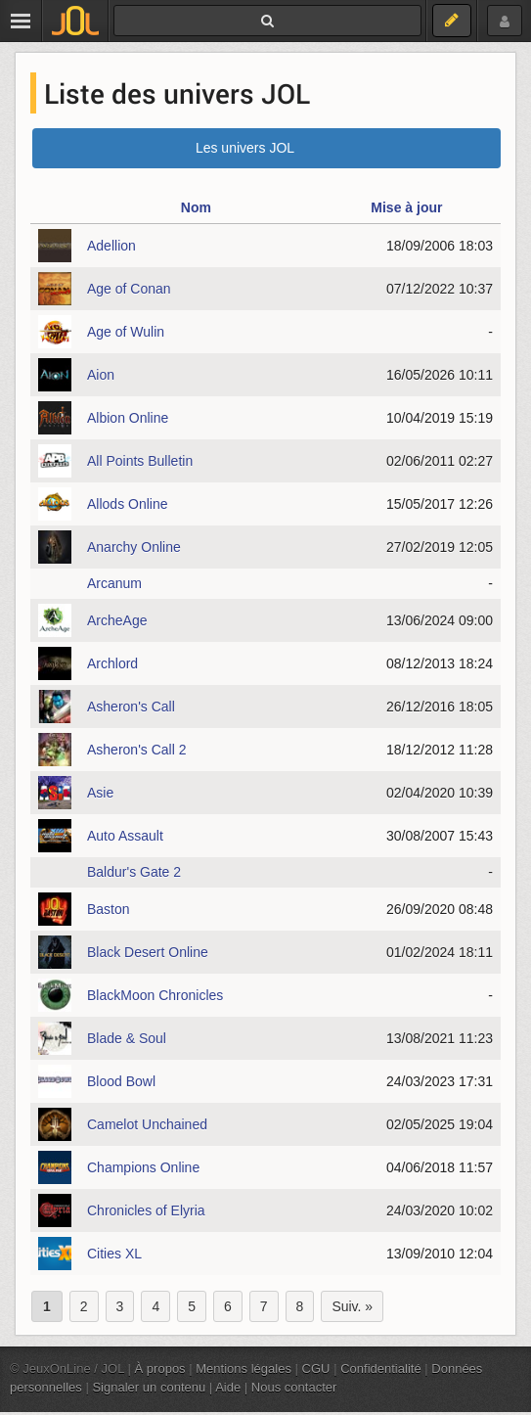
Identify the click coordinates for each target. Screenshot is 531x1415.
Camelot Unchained (147, 1124)
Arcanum (114, 583)
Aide (228, 1387)
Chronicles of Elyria (146, 1210)
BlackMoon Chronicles (155, 995)
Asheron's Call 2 (137, 749)
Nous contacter (294, 1387)
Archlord (112, 663)
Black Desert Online (147, 952)
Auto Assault (125, 836)
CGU (316, 1368)
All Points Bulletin (140, 461)
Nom (196, 207)
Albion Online (127, 418)
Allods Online (127, 504)
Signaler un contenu (148, 1387)
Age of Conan (129, 289)
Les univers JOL (245, 148)
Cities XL (114, 1253)
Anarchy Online (134, 547)
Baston (108, 909)
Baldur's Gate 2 (134, 872)
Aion (100, 375)
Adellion (111, 245)
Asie (100, 792)
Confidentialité (380, 1368)
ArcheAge (117, 620)
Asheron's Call (131, 706)
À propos (160, 1368)
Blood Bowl (121, 1081)
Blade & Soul (126, 1038)
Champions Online (143, 1167)
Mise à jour (406, 207)
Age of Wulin (125, 332)
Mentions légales (243, 1368)
